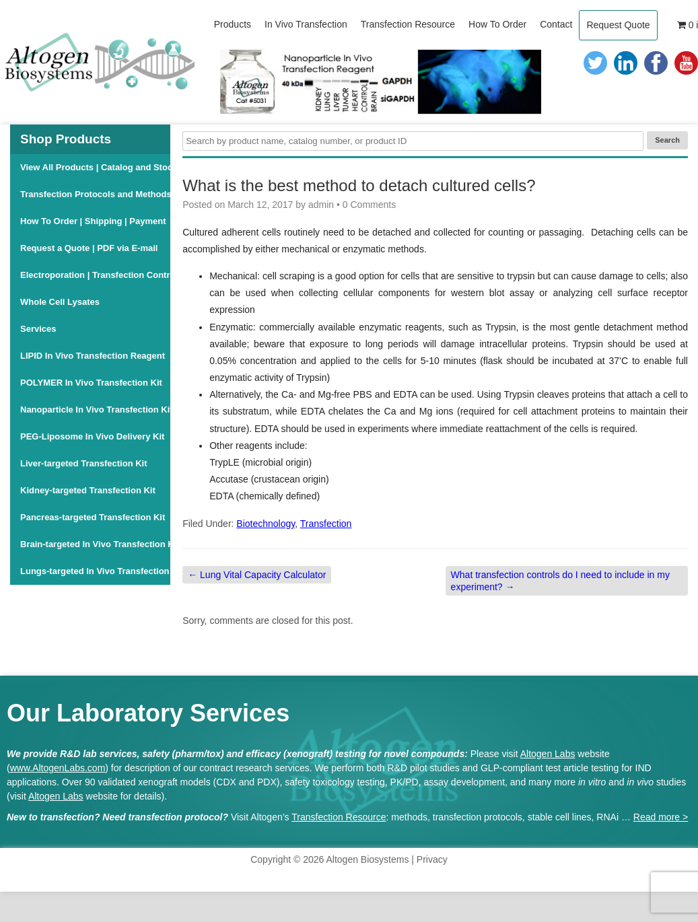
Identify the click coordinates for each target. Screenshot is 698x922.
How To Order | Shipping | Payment (93, 221)
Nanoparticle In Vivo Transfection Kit (95, 409)
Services (38, 329)
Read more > (660, 817)
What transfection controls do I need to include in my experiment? (560, 580)
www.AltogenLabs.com (58, 768)
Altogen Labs (547, 753)
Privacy (432, 859)
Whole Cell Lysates (60, 302)
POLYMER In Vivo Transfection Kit (91, 383)
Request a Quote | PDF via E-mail (89, 248)
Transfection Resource (338, 817)
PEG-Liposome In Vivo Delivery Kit (92, 436)
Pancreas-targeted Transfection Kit (92, 517)
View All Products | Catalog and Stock (95, 167)
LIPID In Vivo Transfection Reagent (92, 356)
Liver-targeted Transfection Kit (83, 463)
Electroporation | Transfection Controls (95, 275)
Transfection (326, 523)
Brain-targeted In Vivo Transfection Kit (95, 544)
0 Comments (369, 204)
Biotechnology (265, 523)
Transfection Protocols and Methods (95, 194)
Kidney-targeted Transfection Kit (87, 490)
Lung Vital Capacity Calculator (257, 574)
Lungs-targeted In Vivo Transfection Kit (95, 571)
